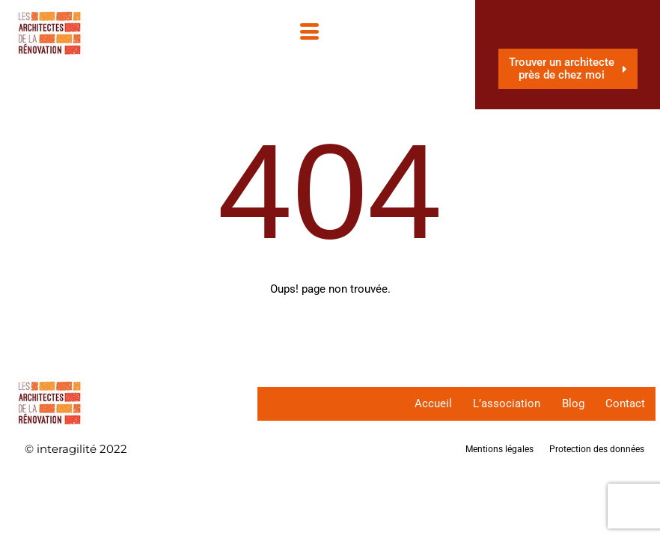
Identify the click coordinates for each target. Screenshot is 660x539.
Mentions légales (499, 449)
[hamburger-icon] (314, 36)
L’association (503, 403)
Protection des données (596, 449)
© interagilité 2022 (76, 449)
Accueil (428, 403)
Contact (624, 403)
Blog (571, 403)
